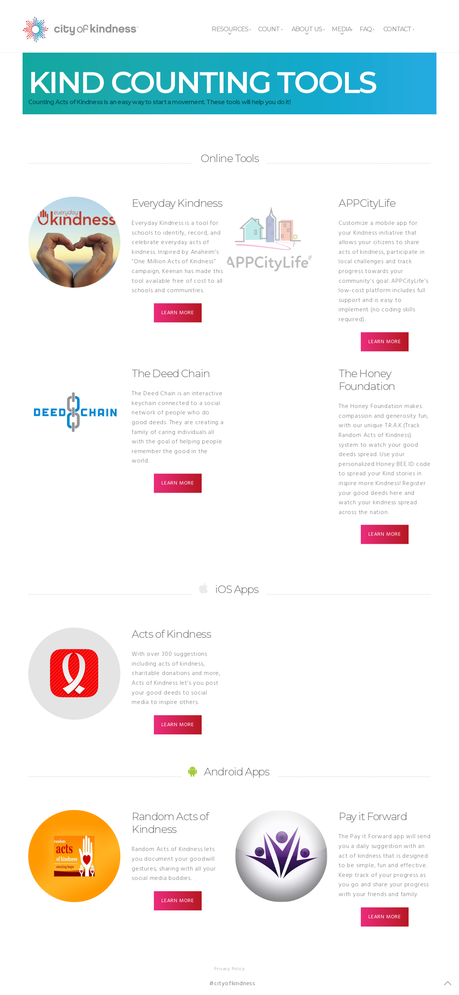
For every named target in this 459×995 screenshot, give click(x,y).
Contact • (398, 29)
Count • (270, 29)
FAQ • (367, 29)
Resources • (231, 29)
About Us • (308, 29)
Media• (342, 29)
